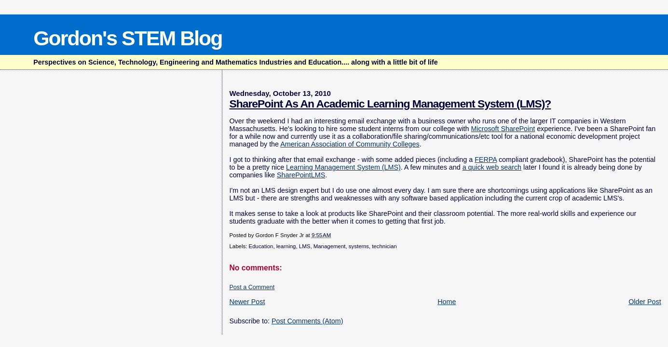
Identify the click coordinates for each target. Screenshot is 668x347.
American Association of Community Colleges (349, 144)
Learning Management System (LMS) (343, 167)
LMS (305, 246)
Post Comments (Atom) (307, 321)
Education (261, 246)
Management (330, 246)
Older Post (644, 302)
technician (384, 246)
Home (446, 302)
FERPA (486, 159)
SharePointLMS (301, 175)
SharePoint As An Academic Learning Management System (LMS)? (390, 103)
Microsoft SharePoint (503, 129)
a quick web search (492, 167)
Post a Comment (251, 287)
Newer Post (247, 302)
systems (359, 246)
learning (286, 246)
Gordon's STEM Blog (127, 38)
